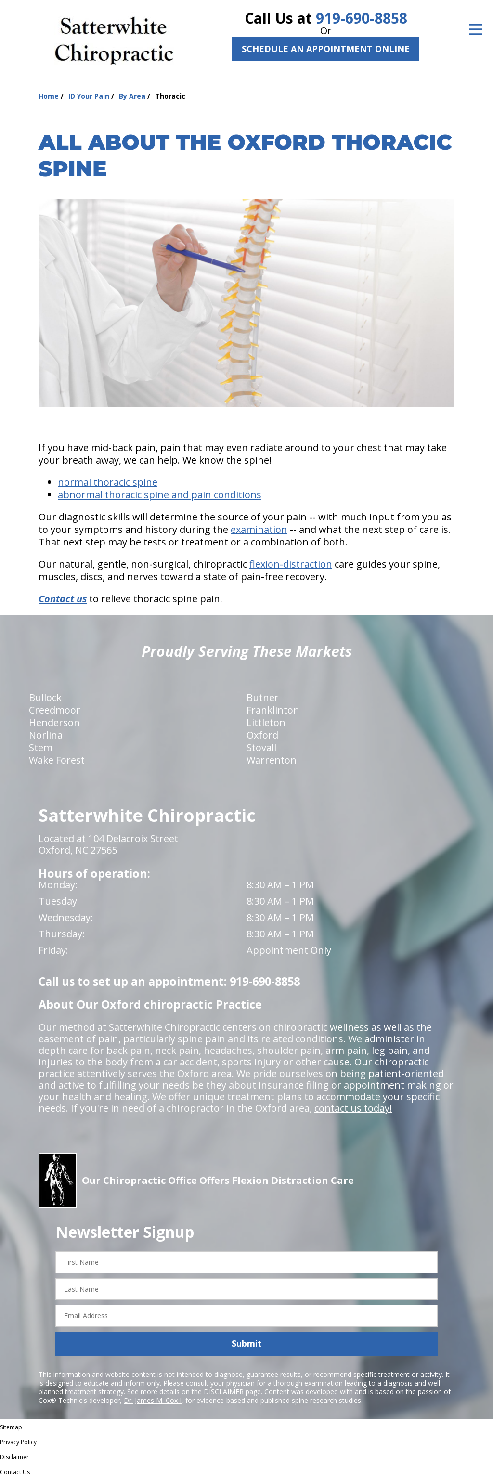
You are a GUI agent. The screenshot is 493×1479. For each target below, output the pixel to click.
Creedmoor (54, 709)
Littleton (265, 722)
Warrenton (271, 759)
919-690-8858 (361, 18)
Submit (247, 1343)
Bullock (45, 697)
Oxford (262, 734)
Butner (262, 697)
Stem (40, 747)
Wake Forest (57, 759)
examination (259, 529)
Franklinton (272, 709)
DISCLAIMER (224, 1391)
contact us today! (353, 1108)
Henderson (54, 722)
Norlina (46, 734)
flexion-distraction (290, 564)
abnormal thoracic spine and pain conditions (159, 494)
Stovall (261, 747)
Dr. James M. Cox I (153, 1400)
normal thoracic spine (107, 482)
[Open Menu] (475, 29)
